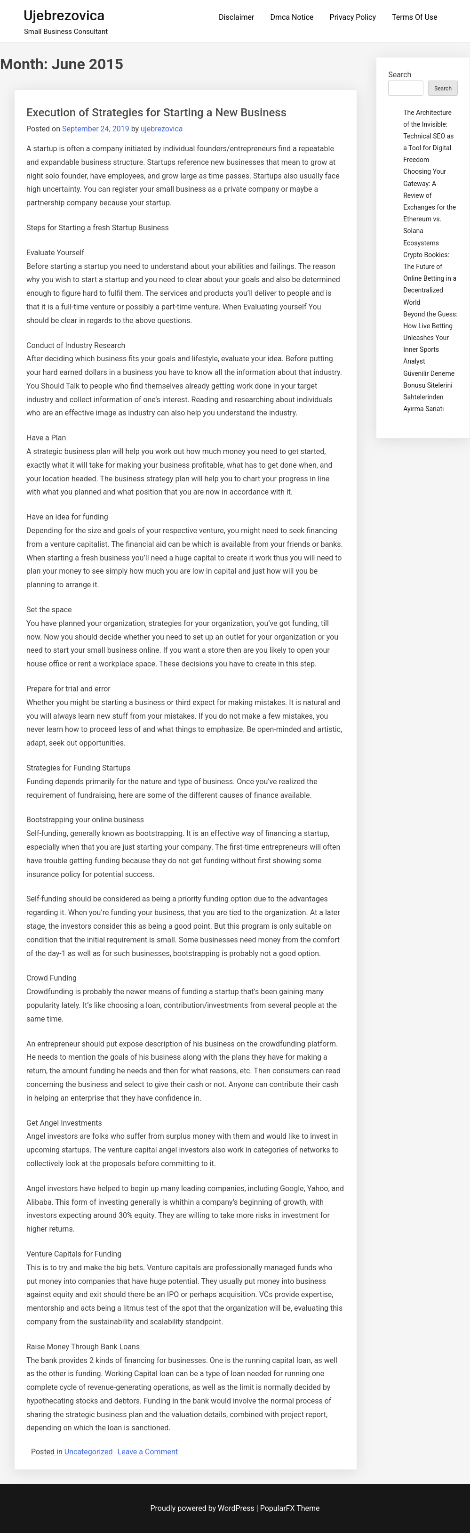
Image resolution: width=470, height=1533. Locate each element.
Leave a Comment (148, 1451)
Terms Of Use (415, 17)
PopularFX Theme (290, 1508)
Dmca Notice (291, 17)
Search (399, 74)
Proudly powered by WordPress (203, 1508)
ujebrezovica (64, 15)
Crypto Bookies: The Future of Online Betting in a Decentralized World (429, 278)
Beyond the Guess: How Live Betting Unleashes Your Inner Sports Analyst (430, 337)
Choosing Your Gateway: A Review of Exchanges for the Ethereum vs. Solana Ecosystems (429, 207)
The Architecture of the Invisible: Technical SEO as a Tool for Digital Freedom (428, 136)
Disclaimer (236, 17)
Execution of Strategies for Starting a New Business (156, 112)
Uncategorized (88, 1451)
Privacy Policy (353, 17)
